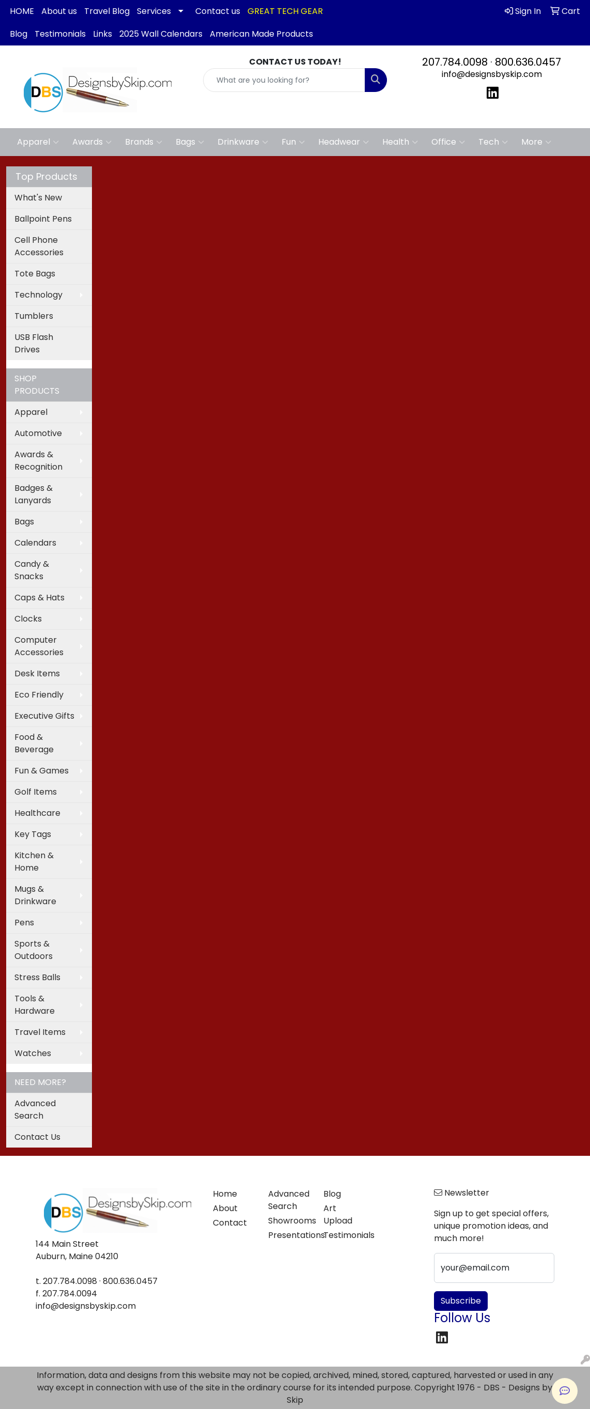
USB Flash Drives (33, 343)
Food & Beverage (34, 743)
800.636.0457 (528, 62)
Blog (18, 34)
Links (102, 34)
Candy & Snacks (31, 570)
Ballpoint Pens (43, 219)
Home (225, 1194)
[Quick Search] (284, 80)
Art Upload (337, 1214)
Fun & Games (41, 771)
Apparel (38, 142)
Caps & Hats (39, 597)
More (536, 142)
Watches (32, 1053)
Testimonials (60, 34)
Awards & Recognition (38, 460)
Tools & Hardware (34, 1005)
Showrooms (289, 1221)
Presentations (289, 1235)
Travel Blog (107, 11)
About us (59, 11)
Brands (143, 142)
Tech (493, 142)
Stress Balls (37, 977)
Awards (92, 142)
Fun (293, 142)
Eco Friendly (39, 695)
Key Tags (32, 834)
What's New (38, 198)
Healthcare (37, 813)
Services (154, 11)
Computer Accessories (39, 646)
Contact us (217, 11)
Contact (230, 1223)
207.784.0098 (455, 62)
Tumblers (33, 316)
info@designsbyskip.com (492, 74)
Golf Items (35, 792)
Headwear (343, 142)
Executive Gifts (44, 716)
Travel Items (40, 1032)
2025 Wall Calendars (161, 34)
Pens (24, 922)
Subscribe (461, 1301)
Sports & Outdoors (33, 950)
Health (400, 142)
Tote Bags (34, 274)
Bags (190, 142)
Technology (38, 295)
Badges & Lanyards (33, 494)
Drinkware (243, 142)
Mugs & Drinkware (35, 895)
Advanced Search (35, 1109)
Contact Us (37, 1137)
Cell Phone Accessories (39, 246)
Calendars (35, 543)
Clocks (28, 619)
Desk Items (37, 673)
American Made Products (261, 34)
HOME (22, 11)
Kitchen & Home (34, 861)
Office (448, 142)
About (225, 1208)
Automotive (38, 433)
